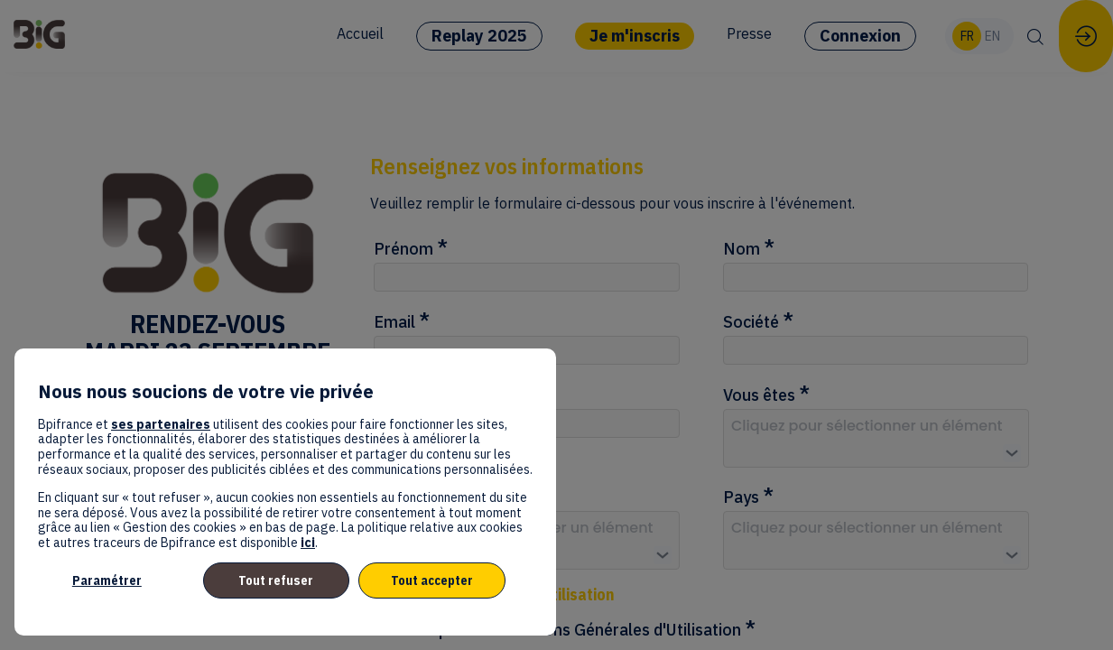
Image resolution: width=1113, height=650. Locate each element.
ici (308, 542)
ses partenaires (160, 424)
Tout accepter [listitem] (432, 580)
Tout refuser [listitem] (275, 580)
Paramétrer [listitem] (107, 580)
